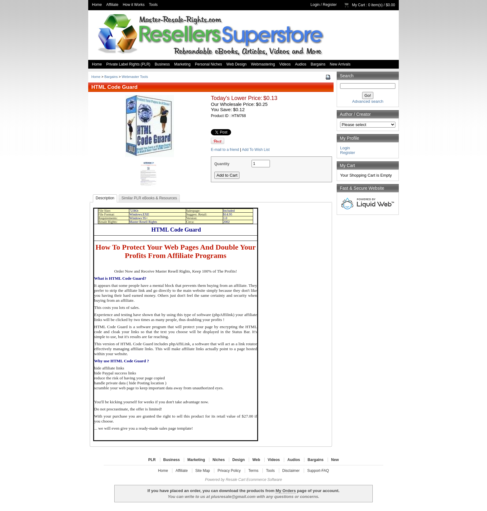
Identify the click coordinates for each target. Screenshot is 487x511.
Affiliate (112, 4)
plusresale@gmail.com (233, 496)
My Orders (285, 490)
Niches (218, 460)
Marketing (182, 64)
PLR (152, 460)
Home (97, 4)
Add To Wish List (256, 149)
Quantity (222, 164)
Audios (301, 64)
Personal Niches (208, 64)
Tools (153, 4)
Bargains (318, 64)
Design (238, 460)
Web (256, 460)
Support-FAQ (318, 470)
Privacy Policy (229, 470)
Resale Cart (235, 479)
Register (330, 4)
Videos (284, 64)
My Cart (358, 5)
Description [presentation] (105, 198)
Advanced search (367, 101)
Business (162, 64)
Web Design (236, 64)
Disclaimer (291, 470)
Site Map (202, 470)
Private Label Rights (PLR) (128, 64)
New (335, 460)
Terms (253, 470)
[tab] (105, 198)
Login (315, 4)
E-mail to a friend (225, 149)
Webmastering (263, 64)
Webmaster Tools (135, 77)
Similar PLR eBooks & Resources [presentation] (149, 198)
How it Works (133, 4)
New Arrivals (340, 64)
